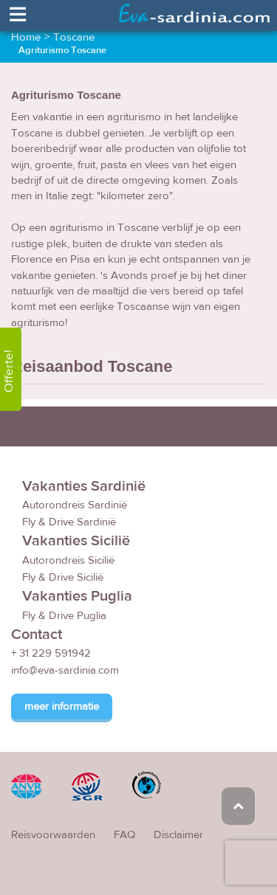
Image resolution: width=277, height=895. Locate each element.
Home (26, 37)
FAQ (124, 835)
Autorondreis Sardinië (74, 505)
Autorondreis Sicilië (68, 560)
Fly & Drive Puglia (64, 616)
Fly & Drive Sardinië (69, 522)
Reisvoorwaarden (53, 835)
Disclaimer (178, 835)
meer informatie (61, 706)
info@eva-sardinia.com (65, 670)
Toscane (74, 37)
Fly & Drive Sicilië (62, 577)
